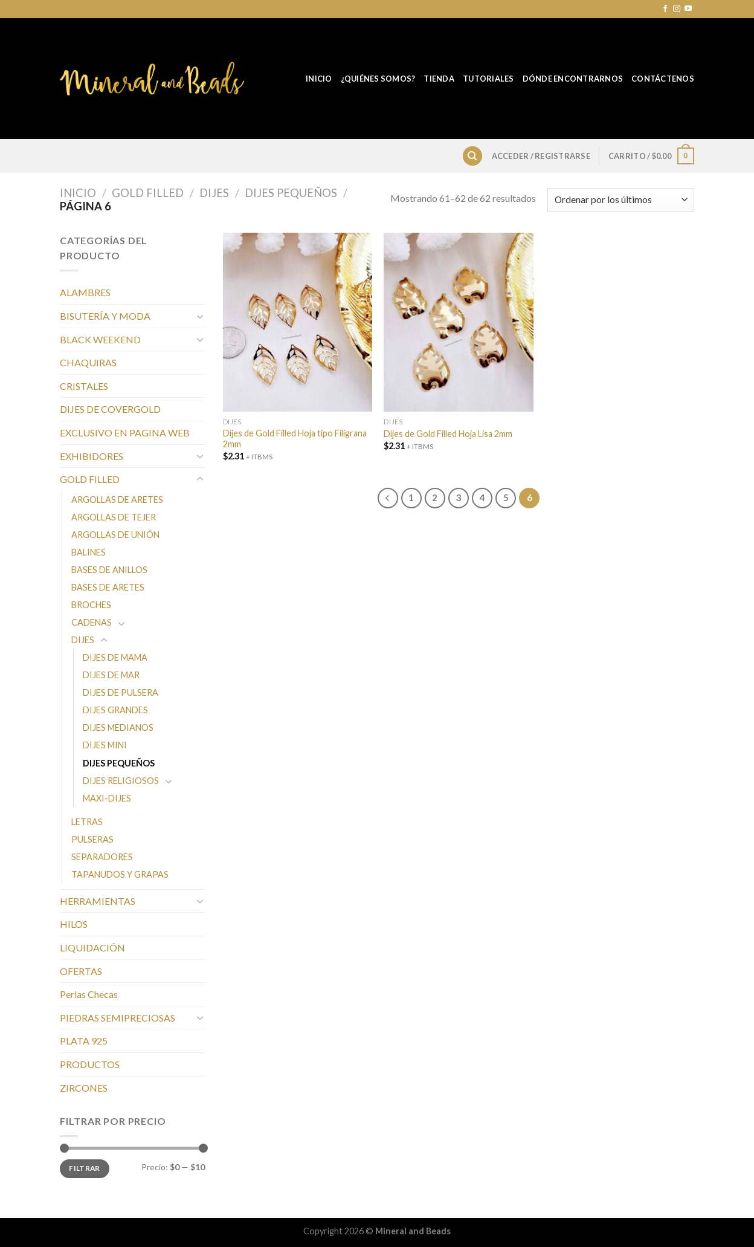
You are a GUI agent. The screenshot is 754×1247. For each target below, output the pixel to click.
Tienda (439, 78)
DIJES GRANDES (115, 710)
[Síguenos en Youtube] (688, 9)
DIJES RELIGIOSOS (121, 781)
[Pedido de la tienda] (620, 200)
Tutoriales (488, 78)
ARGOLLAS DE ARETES (117, 499)
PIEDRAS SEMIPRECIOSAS (117, 1017)
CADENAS (91, 622)
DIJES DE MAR (111, 675)
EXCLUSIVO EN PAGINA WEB (125, 432)
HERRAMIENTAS (97, 901)
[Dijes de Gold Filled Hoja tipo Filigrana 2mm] (297, 322)
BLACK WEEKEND (100, 339)
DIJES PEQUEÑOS (291, 192)
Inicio (319, 78)
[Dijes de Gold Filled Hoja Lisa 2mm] (458, 322)
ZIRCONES (84, 1087)
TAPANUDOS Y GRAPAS (120, 874)
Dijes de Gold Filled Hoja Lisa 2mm (448, 434)
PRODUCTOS (90, 1064)
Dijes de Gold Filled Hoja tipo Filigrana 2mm (295, 439)
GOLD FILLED (148, 192)
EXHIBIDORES (91, 456)
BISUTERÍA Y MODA (105, 316)
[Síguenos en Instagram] (676, 9)
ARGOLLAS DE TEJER (113, 517)
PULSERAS (92, 839)
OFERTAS (81, 971)
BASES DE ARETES (107, 587)
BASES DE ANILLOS (109, 570)
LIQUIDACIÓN (92, 947)
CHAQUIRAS (88, 362)
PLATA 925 (84, 1040)
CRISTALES (84, 386)
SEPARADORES (102, 857)
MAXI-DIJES (107, 798)
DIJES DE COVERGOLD (110, 409)
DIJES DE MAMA (115, 657)
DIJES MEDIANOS (118, 727)
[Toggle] (200, 316)
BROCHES (91, 605)
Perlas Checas (89, 994)
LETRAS (87, 822)
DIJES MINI (105, 745)
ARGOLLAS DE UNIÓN (115, 535)
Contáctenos (662, 78)
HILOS (74, 924)
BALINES (88, 552)
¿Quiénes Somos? (378, 78)
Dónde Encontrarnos (573, 78)
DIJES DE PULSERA (120, 692)
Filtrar (84, 1168)
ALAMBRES (85, 292)
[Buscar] (472, 156)
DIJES (214, 192)
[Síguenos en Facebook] (665, 9)
